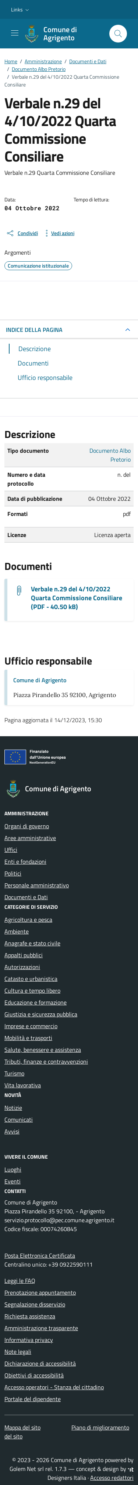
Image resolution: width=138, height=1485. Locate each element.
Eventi (12, 1181)
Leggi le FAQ (19, 1280)
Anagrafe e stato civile (32, 943)
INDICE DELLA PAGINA (34, 329)
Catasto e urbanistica (30, 978)
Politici (12, 873)
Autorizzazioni (22, 966)
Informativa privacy (28, 1339)
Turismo (14, 1073)
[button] (21, 10)
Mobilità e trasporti (28, 1037)
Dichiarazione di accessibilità (40, 1363)
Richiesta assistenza (29, 1316)
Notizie (13, 1107)
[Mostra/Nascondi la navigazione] (14, 32)
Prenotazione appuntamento (40, 1292)
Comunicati (18, 1119)
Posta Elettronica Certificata (39, 1255)
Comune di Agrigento (39, 680)
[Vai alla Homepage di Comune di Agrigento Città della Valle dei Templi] (63, 34)
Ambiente (16, 931)
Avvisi (12, 1131)
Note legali (17, 1351)
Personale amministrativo (36, 885)
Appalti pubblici (23, 955)
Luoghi (12, 1169)
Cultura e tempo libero (32, 990)
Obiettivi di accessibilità (34, 1375)
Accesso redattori (112, 1477)
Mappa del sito (22, 1427)
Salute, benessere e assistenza (42, 1049)
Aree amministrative (30, 837)
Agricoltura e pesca (28, 919)
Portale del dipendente (32, 1398)
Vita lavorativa (22, 1085)
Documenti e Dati (26, 897)
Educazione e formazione (35, 1002)
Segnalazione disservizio (34, 1304)
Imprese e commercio (30, 1026)
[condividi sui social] (21, 233)
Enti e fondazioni (25, 861)
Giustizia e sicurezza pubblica (40, 1014)
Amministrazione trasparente (41, 1327)
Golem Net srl (27, 1468)
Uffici (10, 849)
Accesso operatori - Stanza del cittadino (54, 1387)
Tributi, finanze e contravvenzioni (46, 1061)
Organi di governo (26, 826)
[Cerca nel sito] (118, 34)
